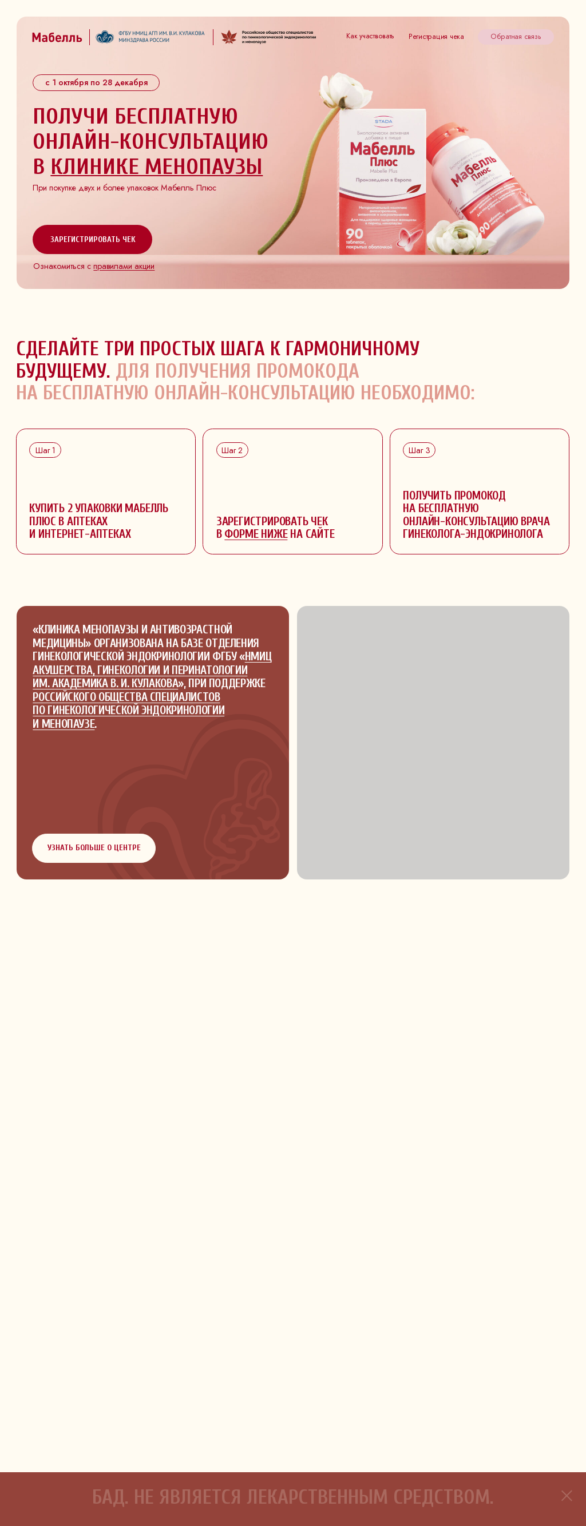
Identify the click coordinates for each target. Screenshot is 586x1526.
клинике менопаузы (156, 166)
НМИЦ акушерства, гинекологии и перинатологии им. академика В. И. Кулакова (152, 670)
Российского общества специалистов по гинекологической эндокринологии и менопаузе (128, 711)
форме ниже (255, 534)
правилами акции (124, 266)
